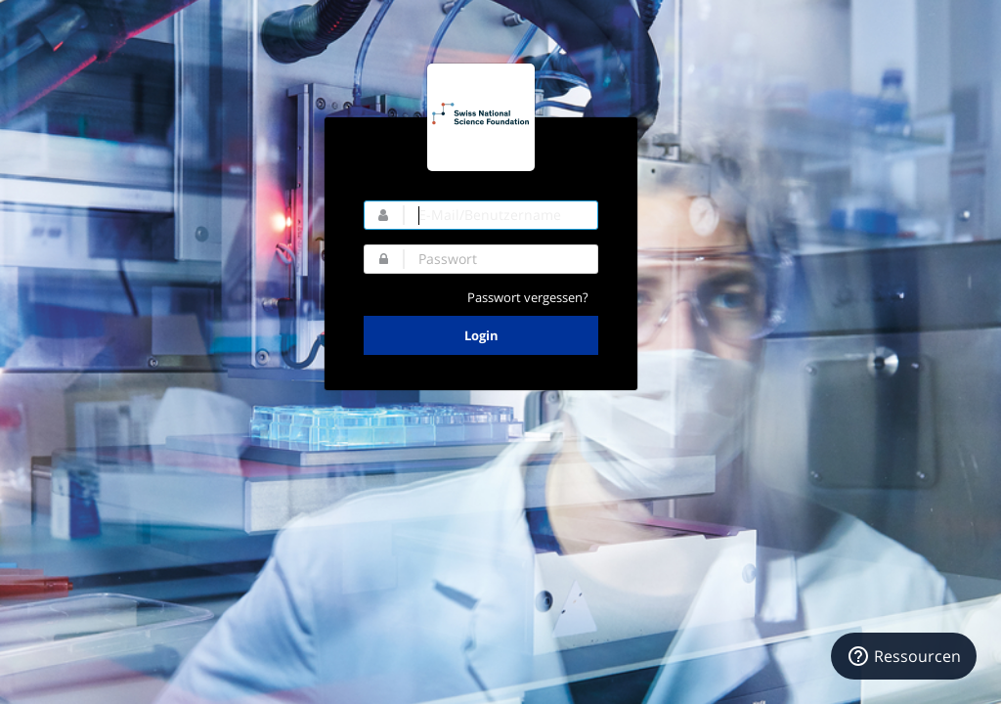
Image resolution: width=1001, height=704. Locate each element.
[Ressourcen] (904, 656)
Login (481, 335)
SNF (481, 117)
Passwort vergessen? (527, 297)
